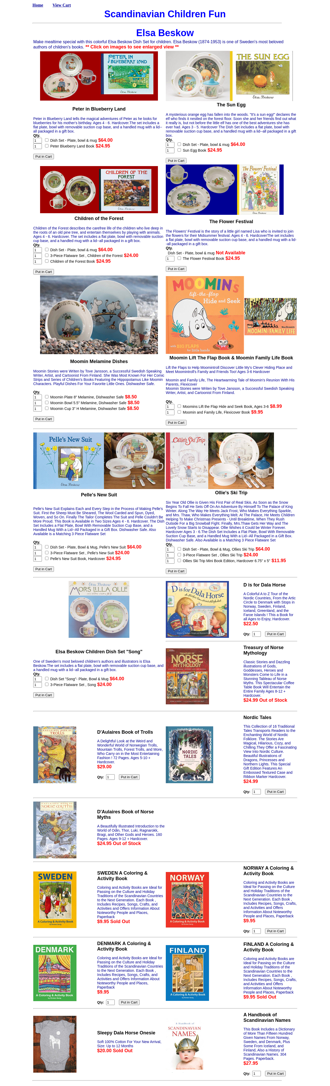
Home (37, 5)
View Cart (62, 5)
